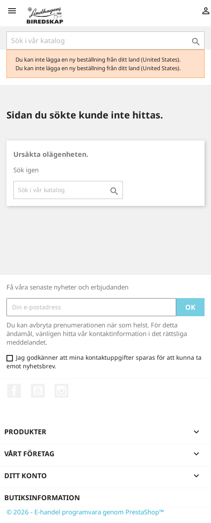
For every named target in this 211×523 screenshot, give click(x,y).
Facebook (14, 391)
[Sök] (105, 40)
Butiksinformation (42, 497)
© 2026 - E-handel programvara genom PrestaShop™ (85, 511)
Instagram (61, 391)
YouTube (38, 391)
